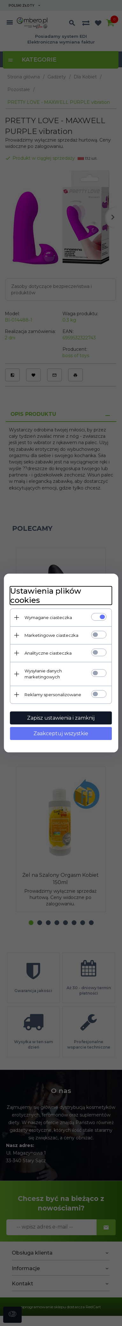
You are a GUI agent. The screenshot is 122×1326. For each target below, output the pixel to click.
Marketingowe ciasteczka (51, 635)
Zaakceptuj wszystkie (61, 733)
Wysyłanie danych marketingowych (43, 673)
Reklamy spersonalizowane (53, 694)
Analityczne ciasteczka (48, 653)
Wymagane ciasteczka (48, 617)
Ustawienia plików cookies (45, 595)
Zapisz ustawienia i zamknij (61, 718)
